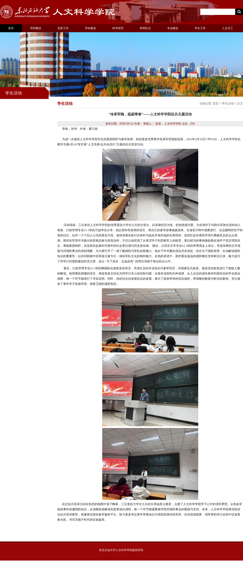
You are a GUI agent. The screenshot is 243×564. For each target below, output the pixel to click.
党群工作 (63, 28)
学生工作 (200, 28)
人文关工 (227, 28)
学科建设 (90, 28)
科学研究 (117, 28)
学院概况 (35, 28)
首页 (11, 28)
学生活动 (228, 103)
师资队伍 (145, 28)
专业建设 (172, 28)
